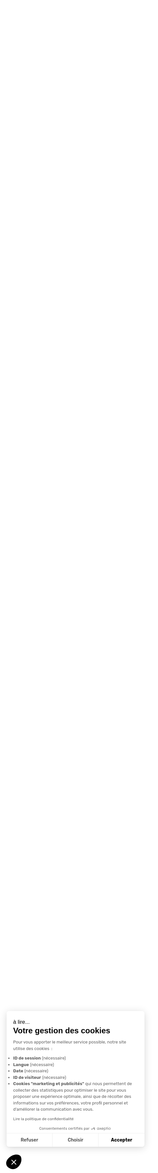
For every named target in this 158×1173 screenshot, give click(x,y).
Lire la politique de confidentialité (43, 1119)
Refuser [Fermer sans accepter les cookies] (29, 1140)
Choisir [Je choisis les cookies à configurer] (75, 1140)
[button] (14, 1162)
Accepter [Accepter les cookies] (121, 1140)
